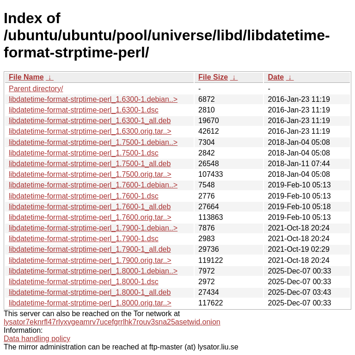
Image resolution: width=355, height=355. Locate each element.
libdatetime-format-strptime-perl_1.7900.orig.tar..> (90, 260)
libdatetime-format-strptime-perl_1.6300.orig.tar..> (90, 131)
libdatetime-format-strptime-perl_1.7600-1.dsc (84, 196)
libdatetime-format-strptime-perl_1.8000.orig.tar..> (90, 303)
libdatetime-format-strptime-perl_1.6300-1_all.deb (90, 121)
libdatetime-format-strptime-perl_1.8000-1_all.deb (90, 292)
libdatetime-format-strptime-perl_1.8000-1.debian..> (93, 271)
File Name (26, 77)
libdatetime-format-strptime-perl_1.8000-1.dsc (84, 282)
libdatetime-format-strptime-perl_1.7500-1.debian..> (93, 142)
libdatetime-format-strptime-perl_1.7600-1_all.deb (90, 207)
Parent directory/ (36, 89)
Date (276, 77)
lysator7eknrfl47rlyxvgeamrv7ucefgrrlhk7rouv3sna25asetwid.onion (112, 322)
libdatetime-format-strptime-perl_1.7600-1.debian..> (93, 185)
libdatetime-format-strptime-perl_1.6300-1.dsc (84, 110)
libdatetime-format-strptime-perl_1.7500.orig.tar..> (90, 174)
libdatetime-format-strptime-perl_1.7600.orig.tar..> (90, 217)
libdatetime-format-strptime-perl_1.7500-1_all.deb (90, 164)
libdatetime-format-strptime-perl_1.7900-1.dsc (84, 239)
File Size (213, 77)
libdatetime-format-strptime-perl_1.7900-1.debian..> (93, 228)
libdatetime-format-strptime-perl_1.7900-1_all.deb (90, 249)
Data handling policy (37, 339)
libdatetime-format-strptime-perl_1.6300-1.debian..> (93, 99)
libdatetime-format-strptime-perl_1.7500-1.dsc (84, 153)
